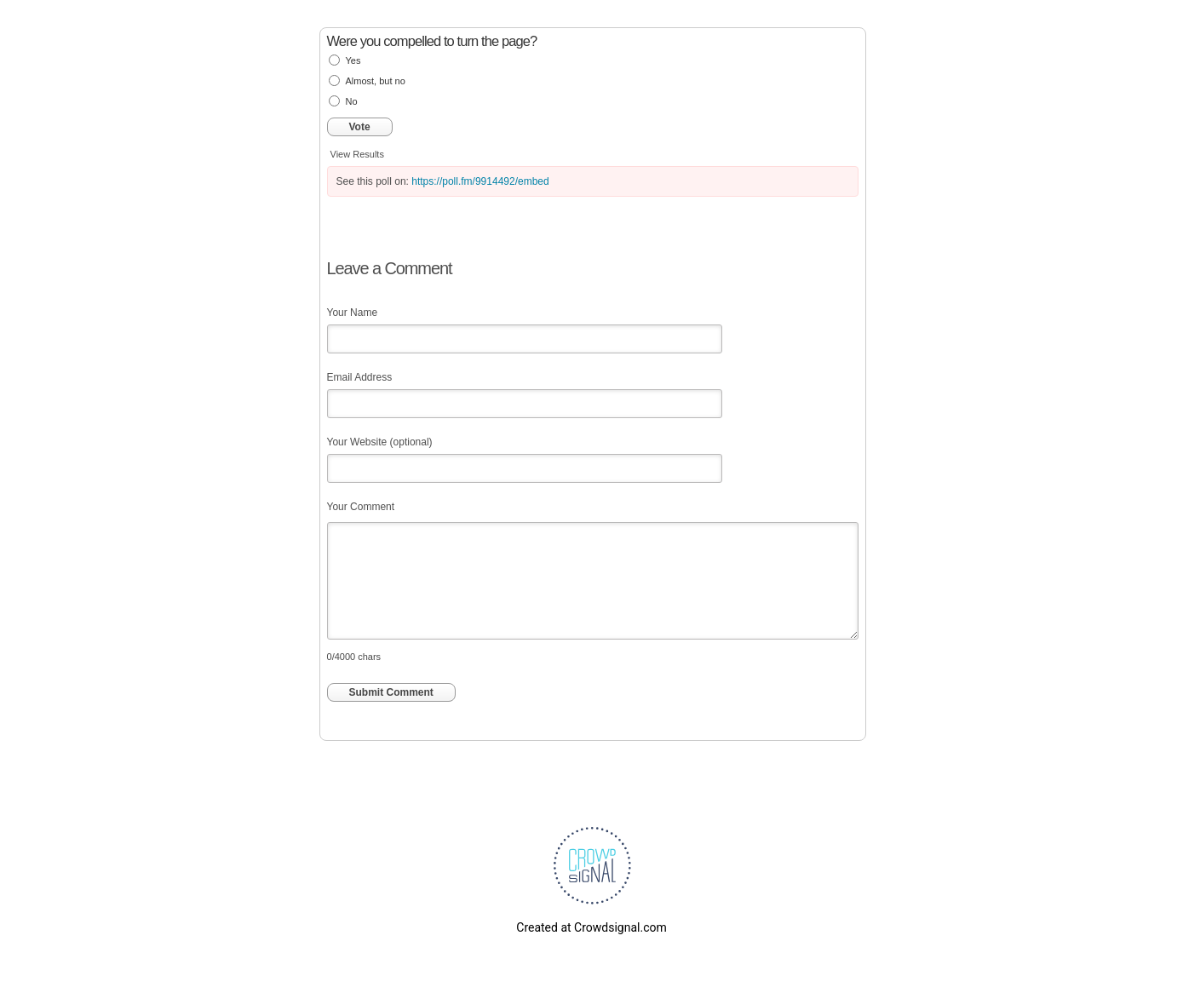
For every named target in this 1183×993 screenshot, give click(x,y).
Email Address (360, 377)
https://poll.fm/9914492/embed (479, 181)
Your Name (352, 313)
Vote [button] (359, 127)
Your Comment (361, 507)
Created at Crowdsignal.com (591, 927)
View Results (357, 154)
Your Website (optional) (380, 442)
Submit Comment (391, 692)
